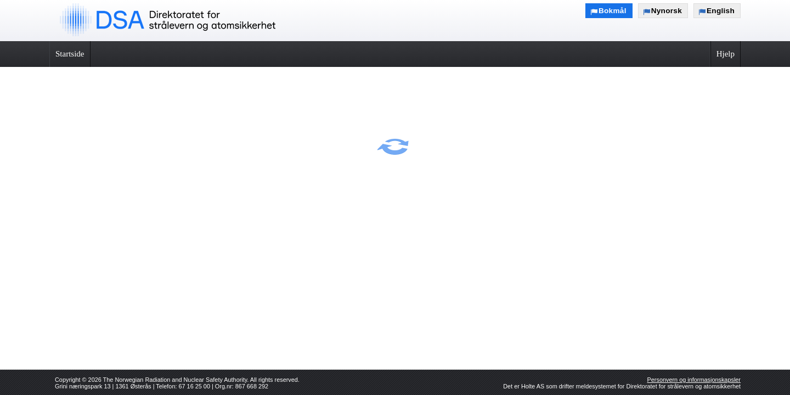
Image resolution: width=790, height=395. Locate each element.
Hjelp (725, 53)
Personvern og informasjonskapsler (694, 379)
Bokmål (613, 11)
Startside (69, 53)
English (721, 11)
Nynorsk (666, 11)
